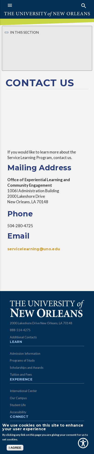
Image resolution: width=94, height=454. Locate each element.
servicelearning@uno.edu (33, 249)
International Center (23, 391)
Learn (16, 342)
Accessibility (18, 412)
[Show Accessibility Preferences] (83, 443)
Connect (19, 417)
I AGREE (15, 447)
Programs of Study (22, 360)
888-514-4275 (20, 330)
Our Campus (18, 398)
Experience (21, 379)
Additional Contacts (23, 337)
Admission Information (25, 353)
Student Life (18, 405)
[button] (26, 5)
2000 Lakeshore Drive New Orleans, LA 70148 (41, 323)
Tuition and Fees (21, 374)
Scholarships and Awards (26, 367)
